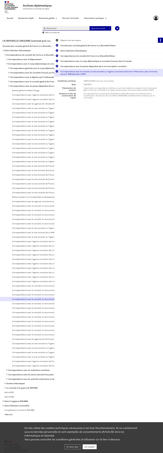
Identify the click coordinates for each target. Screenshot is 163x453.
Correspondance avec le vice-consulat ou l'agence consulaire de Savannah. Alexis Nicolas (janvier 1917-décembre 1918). (37, 356)
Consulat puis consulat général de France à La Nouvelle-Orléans (28, 46)
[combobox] (100, 28)
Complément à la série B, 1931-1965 (19, 410)
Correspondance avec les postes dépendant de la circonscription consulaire (35, 86)
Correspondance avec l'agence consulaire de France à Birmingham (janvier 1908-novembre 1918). (37, 99)
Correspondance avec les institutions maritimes (29, 370)
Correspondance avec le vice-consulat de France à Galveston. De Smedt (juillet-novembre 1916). (37, 188)
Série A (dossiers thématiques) (17, 50)
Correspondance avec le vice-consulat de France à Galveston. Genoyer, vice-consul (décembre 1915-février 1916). (37, 179)
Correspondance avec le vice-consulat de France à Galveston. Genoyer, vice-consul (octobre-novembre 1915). (37, 174)
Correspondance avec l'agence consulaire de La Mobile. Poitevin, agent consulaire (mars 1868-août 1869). (37, 241)
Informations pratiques (94, 18)
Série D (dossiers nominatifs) (16, 405)
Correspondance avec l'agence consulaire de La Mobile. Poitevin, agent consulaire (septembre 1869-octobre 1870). (37, 245)
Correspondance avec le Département (25, 59)
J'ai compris (90, 446)
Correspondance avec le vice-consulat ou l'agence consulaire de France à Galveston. (37, 108)
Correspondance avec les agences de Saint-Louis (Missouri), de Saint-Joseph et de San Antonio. (37, 339)
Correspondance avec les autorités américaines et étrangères (33, 379)
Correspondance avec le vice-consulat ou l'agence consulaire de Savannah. (37, 343)
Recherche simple (26, 18)
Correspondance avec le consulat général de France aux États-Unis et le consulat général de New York (35, 81)
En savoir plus (72, 446)
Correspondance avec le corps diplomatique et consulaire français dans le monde (33, 63)
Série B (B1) (9, 392)
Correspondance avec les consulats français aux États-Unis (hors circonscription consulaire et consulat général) (35, 72)
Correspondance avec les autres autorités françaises (31, 374)
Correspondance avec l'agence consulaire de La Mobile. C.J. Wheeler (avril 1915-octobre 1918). (37, 281)
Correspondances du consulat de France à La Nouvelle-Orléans (31, 55)
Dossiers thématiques (15, 383)
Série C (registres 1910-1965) (16, 401)
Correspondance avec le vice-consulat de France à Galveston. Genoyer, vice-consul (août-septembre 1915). (37, 170)
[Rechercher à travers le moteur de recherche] (67, 28)
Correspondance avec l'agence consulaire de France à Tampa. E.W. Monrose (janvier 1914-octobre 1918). (37, 365)
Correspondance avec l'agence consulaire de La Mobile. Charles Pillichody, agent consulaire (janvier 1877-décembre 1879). (37, 254)
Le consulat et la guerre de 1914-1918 (21, 388)
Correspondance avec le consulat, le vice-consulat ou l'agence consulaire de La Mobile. (37, 210)
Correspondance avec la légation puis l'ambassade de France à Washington (35, 77)
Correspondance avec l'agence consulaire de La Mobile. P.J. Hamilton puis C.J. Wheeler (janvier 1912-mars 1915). (37, 277)
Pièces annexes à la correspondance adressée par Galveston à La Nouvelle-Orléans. (37, 197)
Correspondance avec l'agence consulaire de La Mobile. (36, 272)
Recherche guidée (47, 18)
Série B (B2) (9, 396)
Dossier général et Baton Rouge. (26, 90)
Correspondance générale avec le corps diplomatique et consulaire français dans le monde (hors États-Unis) (35, 68)
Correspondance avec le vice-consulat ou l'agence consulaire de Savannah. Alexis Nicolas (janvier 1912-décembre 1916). (37, 352)
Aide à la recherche (52, 32)
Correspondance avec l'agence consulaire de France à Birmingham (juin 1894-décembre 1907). (37, 94)
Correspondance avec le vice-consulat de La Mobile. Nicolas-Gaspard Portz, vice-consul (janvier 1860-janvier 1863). (37, 232)
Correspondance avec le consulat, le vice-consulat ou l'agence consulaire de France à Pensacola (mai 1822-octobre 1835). (37, 285)
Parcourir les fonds (70, 18)
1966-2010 (8, 414)
